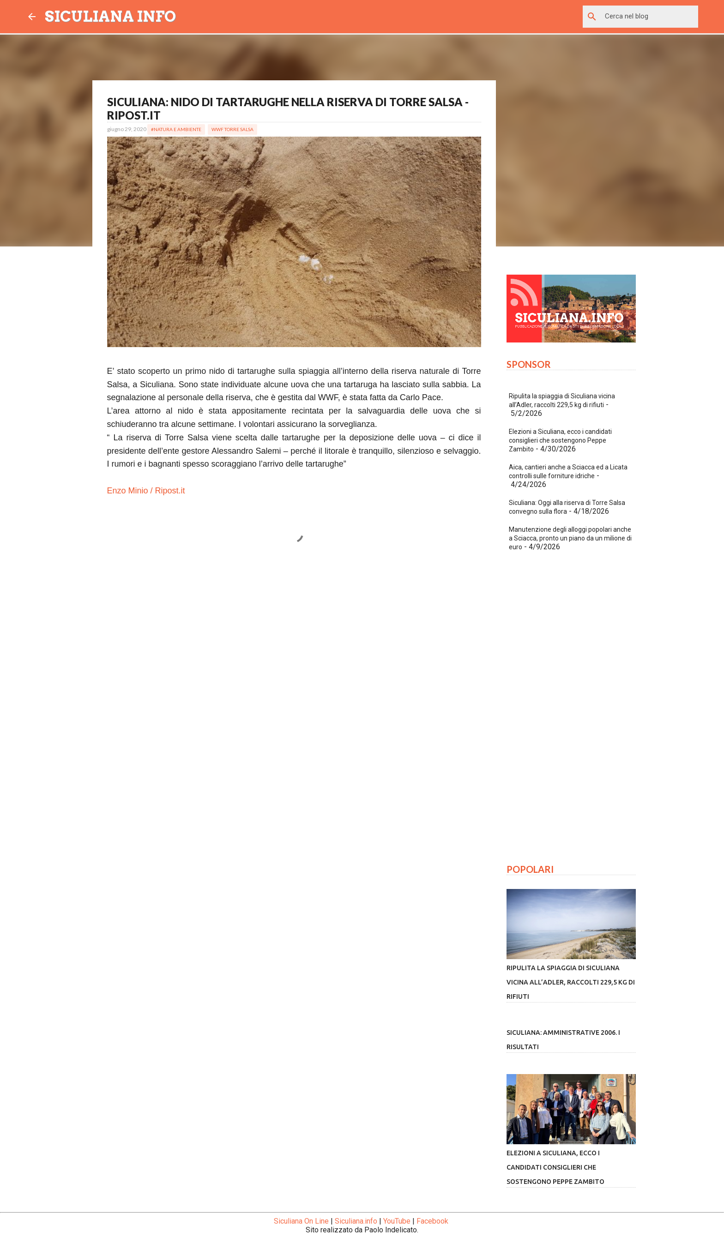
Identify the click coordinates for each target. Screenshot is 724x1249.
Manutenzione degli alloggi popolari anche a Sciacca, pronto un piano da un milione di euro (570, 538)
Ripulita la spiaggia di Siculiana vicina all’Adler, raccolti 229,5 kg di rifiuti (571, 982)
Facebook (432, 1221)
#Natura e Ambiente (176, 129)
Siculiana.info (356, 1221)
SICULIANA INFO (110, 16)
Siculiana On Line (301, 1221)
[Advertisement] (294, 650)
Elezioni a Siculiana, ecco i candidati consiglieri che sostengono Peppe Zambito (560, 440)
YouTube (396, 1221)
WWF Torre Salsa (232, 129)
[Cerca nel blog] (649, 17)
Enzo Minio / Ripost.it (146, 490)
